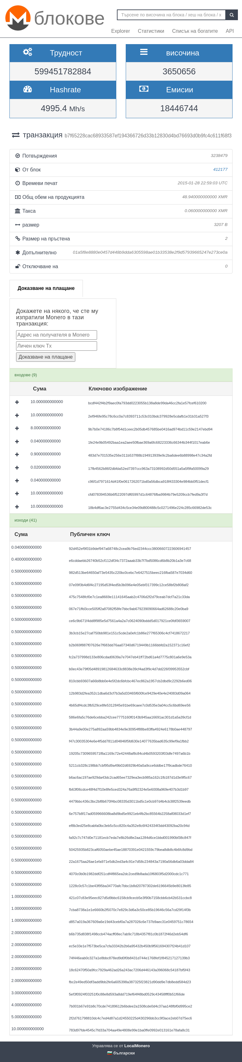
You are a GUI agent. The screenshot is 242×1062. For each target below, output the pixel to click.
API (230, 31)
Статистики (151, 31)
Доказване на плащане (46, 288)
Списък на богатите (195, 31)
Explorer (120, 31)
